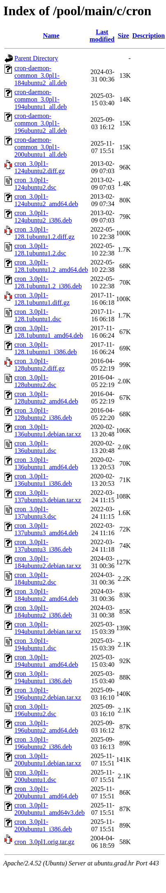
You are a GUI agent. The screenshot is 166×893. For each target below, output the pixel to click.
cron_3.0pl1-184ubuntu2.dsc (35, 578)
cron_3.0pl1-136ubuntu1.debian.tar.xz (47, 430)
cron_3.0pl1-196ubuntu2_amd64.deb (46, 726)
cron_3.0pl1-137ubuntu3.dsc (35, 513)
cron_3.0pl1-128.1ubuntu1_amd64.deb (48, 332)
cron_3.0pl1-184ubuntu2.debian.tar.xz (47, 562)
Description (148, 35)
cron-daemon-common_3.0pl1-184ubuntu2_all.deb (40, 75)
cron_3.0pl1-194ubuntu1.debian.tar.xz (47, 628)
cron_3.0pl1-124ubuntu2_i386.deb (43, 216)
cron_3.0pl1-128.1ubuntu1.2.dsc (40, 249)
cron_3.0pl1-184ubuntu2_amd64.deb (46, 595)
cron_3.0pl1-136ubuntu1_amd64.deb (46, 463)
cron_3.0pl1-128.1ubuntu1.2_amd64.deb (51, 266)
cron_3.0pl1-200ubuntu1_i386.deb (43, 825)
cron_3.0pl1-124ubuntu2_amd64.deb (46, 200)
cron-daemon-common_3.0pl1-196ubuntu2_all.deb (40, 123)
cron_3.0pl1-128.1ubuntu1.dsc (37, 315)
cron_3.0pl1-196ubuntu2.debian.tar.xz (47, 694)
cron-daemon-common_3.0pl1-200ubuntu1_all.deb (40, 147)
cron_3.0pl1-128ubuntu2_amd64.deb (46, 397)
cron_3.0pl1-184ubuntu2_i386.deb (43, 611)
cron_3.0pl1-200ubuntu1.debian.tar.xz (47, 759)
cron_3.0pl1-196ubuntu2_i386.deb (43, 743)
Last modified (102, 35)
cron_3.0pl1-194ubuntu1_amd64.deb (46, 661)
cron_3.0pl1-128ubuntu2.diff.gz (39, 364)
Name (51, 35)
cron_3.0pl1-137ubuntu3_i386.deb (43, 545)
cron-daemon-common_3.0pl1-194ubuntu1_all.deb (40, 99)
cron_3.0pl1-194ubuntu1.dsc (35, 644)
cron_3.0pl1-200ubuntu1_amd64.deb (46, 792)
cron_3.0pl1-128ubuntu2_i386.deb (43, 414)
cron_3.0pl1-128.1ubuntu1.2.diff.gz (44, 233)
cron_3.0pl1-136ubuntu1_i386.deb (43, 480)
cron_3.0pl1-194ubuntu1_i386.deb (43, 677)
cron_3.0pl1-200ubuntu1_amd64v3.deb (49, 809)
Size (123, 35)
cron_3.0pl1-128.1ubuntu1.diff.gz (41, 299)
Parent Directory (36, 58)
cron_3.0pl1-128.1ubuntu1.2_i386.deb (48, 282)
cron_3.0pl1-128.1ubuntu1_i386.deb (45, 348)
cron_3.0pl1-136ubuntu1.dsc (35, 447)
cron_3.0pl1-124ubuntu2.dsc (35, 183)
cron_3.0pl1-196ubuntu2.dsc (35, 710)
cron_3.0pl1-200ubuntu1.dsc (35, 776)
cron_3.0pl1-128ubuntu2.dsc (35, 381)
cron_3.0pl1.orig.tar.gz (44, 841)
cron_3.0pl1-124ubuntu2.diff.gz (39, 167)
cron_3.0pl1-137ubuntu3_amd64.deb (46, 529)
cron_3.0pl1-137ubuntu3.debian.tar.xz (47, 496)
